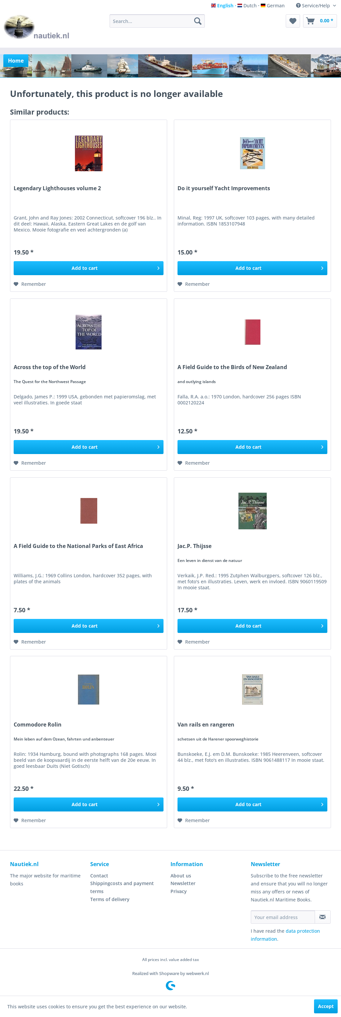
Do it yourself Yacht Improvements (223, 188)
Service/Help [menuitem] (313, 5)
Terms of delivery (110, 899)
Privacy (178, 891)
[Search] (198, 21)
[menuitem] (157, 21)
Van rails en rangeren (205, 724)
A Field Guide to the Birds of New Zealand (232, 367)
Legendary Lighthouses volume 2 (57, 188)
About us (180, 875)
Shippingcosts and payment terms (122, 887)
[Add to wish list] (30, 284)
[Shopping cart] (320, 21)
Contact (99, 875)
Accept (326, 1006)
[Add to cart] (89, 268)
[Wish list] (293, 21)
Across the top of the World (50, 367)
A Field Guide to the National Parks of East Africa (78, 546)
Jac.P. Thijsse (194, 546)
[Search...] (157, 21)
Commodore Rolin (38, 724)
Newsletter (182, 883)
